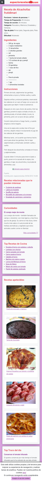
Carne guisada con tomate (15, 252)
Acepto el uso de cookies (21, 478)
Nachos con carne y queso (15, 259)
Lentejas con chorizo (13, 250)
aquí (24, 473)
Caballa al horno (11, 257)
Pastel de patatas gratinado (16, 269)
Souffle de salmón (12, 192)
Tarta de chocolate (12, 340)
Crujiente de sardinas (13, 187)
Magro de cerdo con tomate (16, 267)
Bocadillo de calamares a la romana (18, 195)
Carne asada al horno (13, 254)
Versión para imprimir (21, 169)
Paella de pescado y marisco (16, 309)
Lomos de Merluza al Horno (16, 262)
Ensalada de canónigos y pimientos (18, 197)
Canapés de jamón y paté (15, 405)
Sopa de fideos (11, 264)
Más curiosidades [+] (30, 233)
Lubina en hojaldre (12, 190)
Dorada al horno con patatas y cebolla (19, 247)
